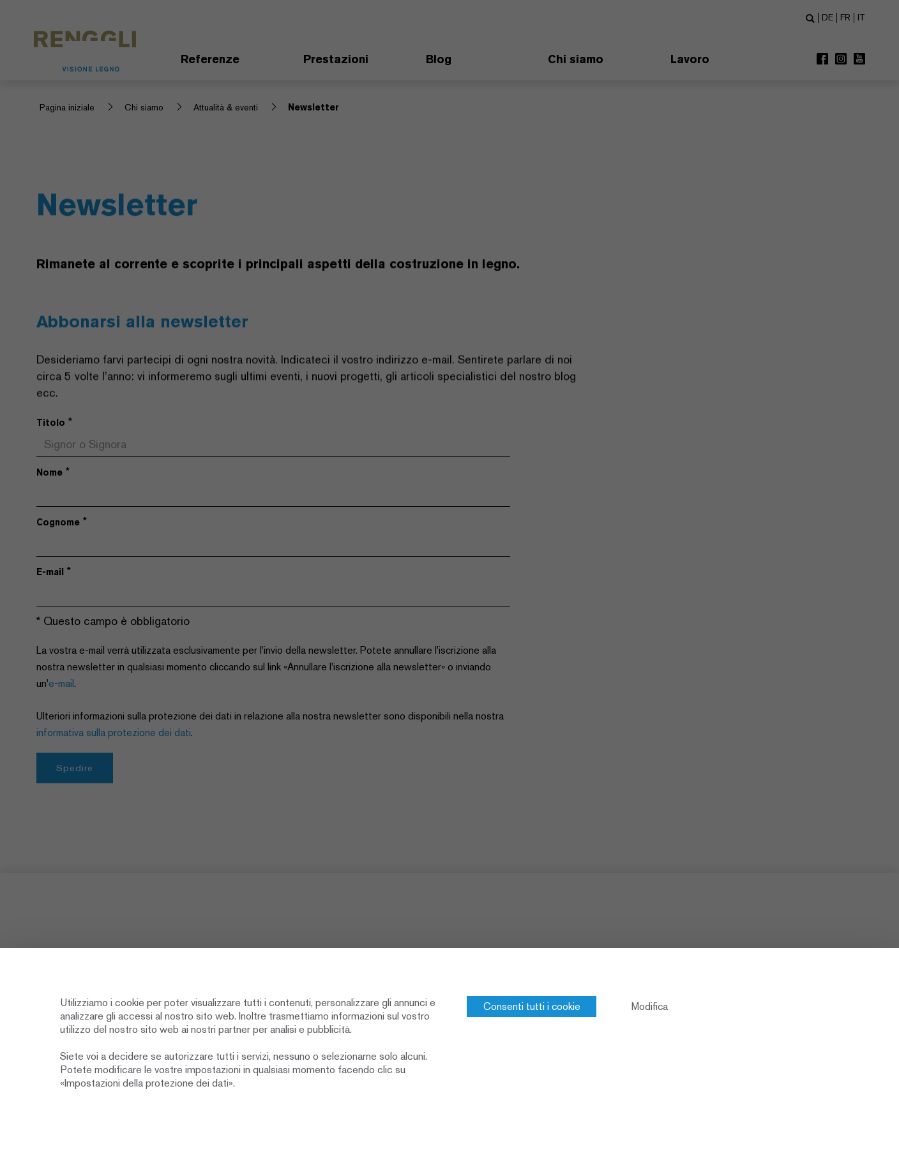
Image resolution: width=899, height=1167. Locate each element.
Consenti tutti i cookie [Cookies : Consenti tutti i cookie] (531, 1006)
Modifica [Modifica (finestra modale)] (649, 1006)
